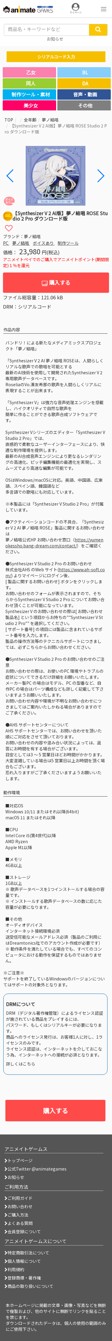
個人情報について (22, 1261)
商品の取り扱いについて (28, 1286)
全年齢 (30, 120)
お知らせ (14, 1177)
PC (6, 243)
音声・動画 (85, 94)
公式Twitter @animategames (37, 1169)
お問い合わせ (18, 1206)
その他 (85, 105)
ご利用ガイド (18, 1198)
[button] (100, 175)
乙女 (31, 72)
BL (85, 72)
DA (85, 83)
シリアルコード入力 (56, 57)
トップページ (18, 1160)
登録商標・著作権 (22, 1278)
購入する (56, 282)
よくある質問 (18, 1223)
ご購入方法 (16, 1215)
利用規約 (14, 1269)
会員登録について (22, 1231)
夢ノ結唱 (50, 120)
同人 (31, 83)
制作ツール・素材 (31, 94)
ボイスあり (44, 243)
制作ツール (68, 243)
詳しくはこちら (20, 1064)
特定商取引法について (26, 1253)
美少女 (31, 105)
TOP (8, 120)
